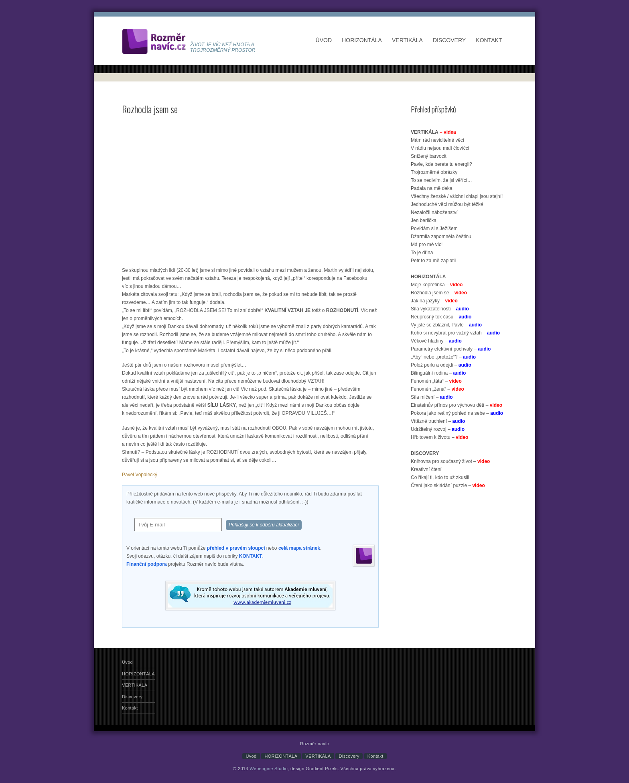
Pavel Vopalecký (139, 474)
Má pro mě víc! (426, 244)
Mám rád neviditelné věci (437, 140)
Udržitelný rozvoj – (438, 429)
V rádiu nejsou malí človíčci (440, 148)
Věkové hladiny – (436, 341)
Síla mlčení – (432, 397)
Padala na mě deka (431, 188)
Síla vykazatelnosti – (440, 309)
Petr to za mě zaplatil (433, 260)
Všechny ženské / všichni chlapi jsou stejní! (457, 196)
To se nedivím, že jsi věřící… (441, 180)
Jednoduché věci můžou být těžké (447, 204)
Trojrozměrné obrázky (434, 172)
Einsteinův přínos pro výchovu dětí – (456, 405)
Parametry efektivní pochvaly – (451, 349)
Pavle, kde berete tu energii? (441, 164)
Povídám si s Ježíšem (434, 228)
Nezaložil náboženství (434, 212)
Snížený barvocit (428, 156)
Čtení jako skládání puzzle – (448, 485)
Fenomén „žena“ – (437, 389)
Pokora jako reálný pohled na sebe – (457, 413)
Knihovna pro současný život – (450, 461)
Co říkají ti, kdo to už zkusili (440, 477)
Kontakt (489, 40)
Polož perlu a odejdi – (441, 365)
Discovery (449, 40)
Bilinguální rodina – (438, 373)
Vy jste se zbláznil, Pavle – (446, 325)
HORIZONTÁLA (362, 40)
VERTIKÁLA (407, 40)
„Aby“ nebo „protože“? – (443, 357)
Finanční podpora (146, 564)
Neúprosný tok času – (441, 317)
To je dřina (422, 252)
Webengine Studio (269, 768)
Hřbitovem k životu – (439, 437)
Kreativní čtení (426, 469)
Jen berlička (423, 220)
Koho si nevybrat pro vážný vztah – (455, 333)
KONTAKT (250, 556)
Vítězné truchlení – (438, 421)
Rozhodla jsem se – (439, 293)
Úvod (324, 40)
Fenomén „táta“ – (436, 381)
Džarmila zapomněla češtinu (441, 236)
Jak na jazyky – (434, 301)
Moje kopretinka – (437, 285)
